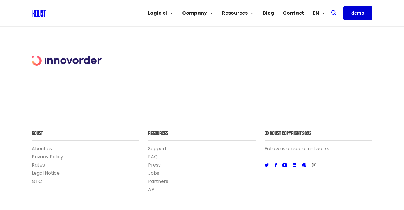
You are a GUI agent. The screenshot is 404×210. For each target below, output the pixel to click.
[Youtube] (284, 165)
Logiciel (160, 13)
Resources (238, 13)
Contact (293, 13)
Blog (268, 13)
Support (157, 148)
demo (357, 13)
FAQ (153, 156)
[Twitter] (266, 165)
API (151, 189)
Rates (38, 165)
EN (319, 13)
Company (197, 13)
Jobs (153, 173)
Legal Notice (46, 173)
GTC (37, 181)
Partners (158, 181)
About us (42, 148)
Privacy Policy (47, 156)
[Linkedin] (294, 165)
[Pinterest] (304, 165)
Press (154, 165)
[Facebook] (275, 165)
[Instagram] (314, 165)
